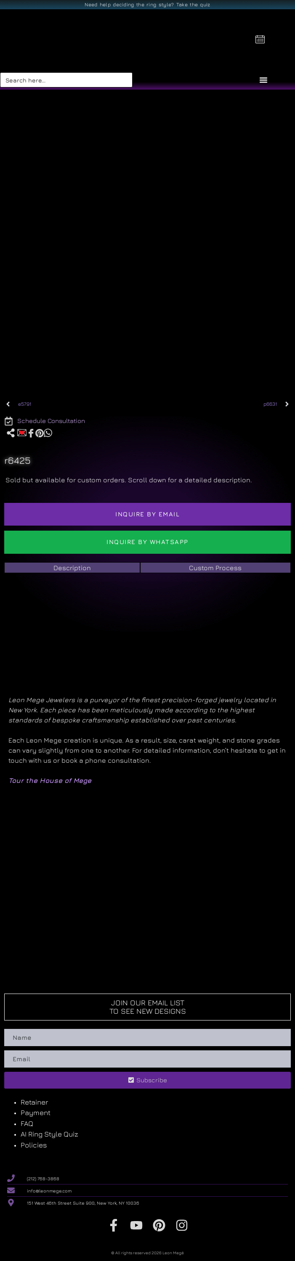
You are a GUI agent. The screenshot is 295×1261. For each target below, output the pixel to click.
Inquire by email (147, 514)
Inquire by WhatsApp (147, 541)
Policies (34, 1145)
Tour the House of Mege (49, 780)
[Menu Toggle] (263, 80)
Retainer (34, 1102)
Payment (35, 1112)
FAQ (27, 1123)
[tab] (72, 567)
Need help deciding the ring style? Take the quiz (147, 4)
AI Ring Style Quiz (49, 1134)
